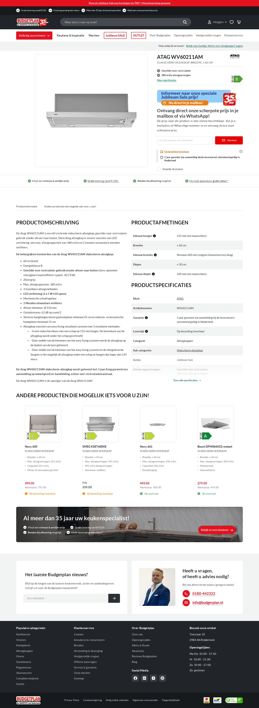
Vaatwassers (24, 672)
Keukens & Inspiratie (70, 35)
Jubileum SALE (115, 35)
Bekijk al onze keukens (214, 529)
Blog (134, 661)
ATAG (180, 298)
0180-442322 (203, 593)
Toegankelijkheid (171, 700)
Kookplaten (23, 645)
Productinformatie (26, 206)
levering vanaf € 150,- (103, 181)
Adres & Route (141, 645)
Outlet (20, 684)
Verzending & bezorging (88, 650)
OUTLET (138, 35)
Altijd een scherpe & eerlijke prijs (142, 10)
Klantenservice (233, 35)
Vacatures (138, 650)
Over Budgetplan (160, 35)
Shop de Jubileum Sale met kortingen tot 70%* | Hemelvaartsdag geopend (129, 3)
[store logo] (36, 22)
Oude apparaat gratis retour (66, 10)
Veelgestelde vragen (208, 35)
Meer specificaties (166, 80)
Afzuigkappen (24, 650)
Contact (79, 634)
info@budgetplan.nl (207, 602)
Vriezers (21, 639)
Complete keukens (27, 678)
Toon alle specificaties (185, 380)
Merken (94, 35)
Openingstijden (183, 35)
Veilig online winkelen (117, 700)
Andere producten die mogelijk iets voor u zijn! (70, 206)
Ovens (20, 656)
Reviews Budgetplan (144, 656)
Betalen (78, 645)
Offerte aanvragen (85, 661)
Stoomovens (23, 661)
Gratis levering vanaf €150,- (34, 10)
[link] (217, 22)
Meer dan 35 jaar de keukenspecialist (103, 10)
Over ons (137, 634)
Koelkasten (23, 634)
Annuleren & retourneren (89, 639)
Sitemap (79, 678)
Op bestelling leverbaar (176, 151)
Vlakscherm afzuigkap (190, 350)
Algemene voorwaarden (145, 700)
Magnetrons (23, 667)
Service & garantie (85, 667)
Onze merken (82, 672)
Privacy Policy (71, 700)
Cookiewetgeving (92, 700)
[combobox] (125, 22)
